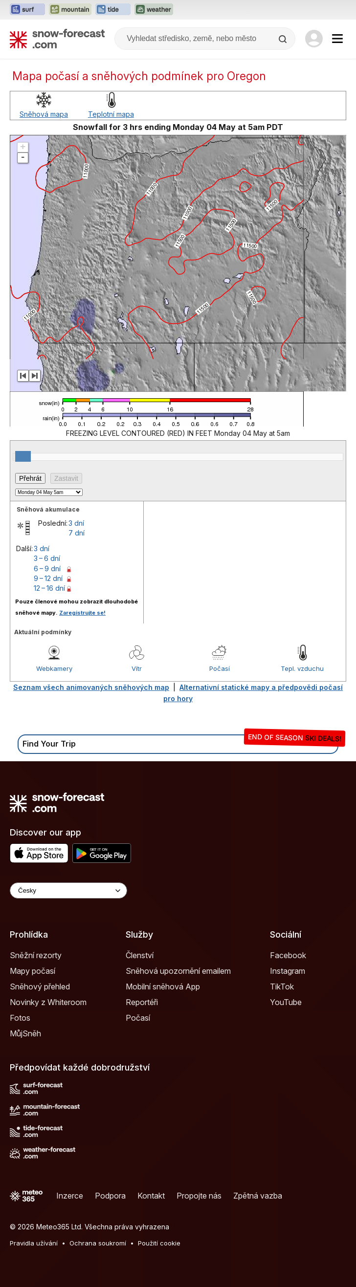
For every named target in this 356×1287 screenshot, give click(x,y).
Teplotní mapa (111, 114)
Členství (140, 955)
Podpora (110, 1196)
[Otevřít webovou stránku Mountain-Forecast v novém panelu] (70, 9)
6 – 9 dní (47, 568)
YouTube (286, 1002)
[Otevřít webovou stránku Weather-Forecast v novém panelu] (153, 9)
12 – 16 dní (49, 588)
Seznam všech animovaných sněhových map (91, 687)
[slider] (23, 456)
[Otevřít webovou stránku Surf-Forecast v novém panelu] (27, 9)
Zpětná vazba (257, 1196)
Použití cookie (159, 1243)
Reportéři (142, 1002)
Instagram (287, 971)
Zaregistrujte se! (82, 612)
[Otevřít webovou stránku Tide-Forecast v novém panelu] (113, 9)
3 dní (76, 523)
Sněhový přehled (40, 986)
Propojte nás (199, 1196)
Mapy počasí (32, 971)
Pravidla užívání (34, 1243)
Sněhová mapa (44, 114)
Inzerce (69, 1196)
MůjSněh (25, 1033)
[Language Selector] (68, 890)
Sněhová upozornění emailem (178, 971)
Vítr (137, 668)
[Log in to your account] (314, 38)
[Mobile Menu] (337, 38)
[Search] (283, 39)
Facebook (288, 955)
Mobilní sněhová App (163, 986)
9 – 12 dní (48, 578)
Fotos (20, 1018)
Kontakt (151, 1196)
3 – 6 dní (47, 558)
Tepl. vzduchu (302, 668)
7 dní (76, 533)
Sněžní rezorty (36, 955)
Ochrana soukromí (97, 1243)
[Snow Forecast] (57, 38)
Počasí (219, 668)
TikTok (282, 986)
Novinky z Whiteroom (48, 1002)
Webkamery (54, 668)
